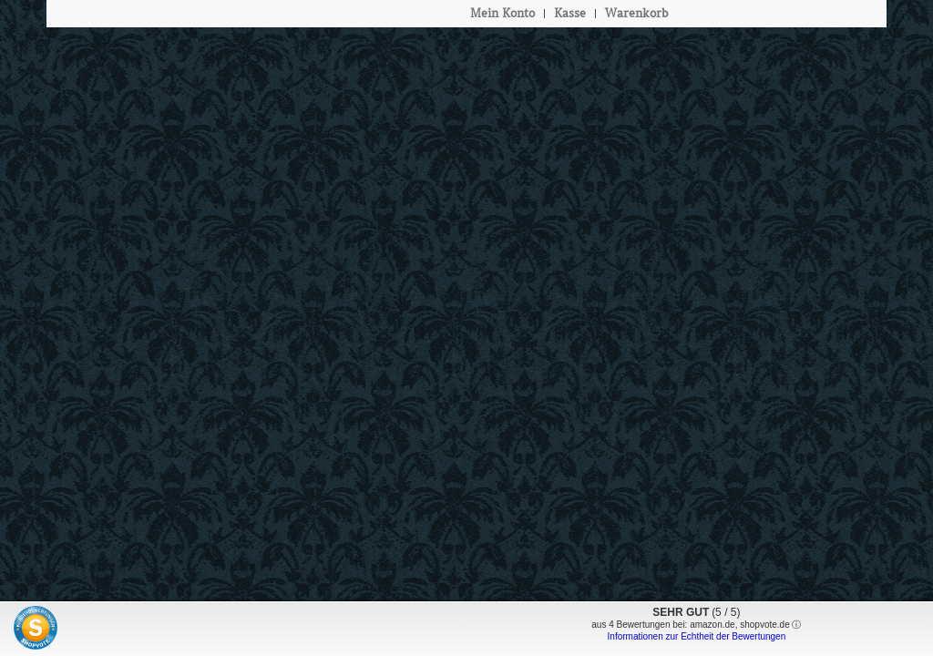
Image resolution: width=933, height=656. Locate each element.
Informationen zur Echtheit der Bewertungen (697, 636)
